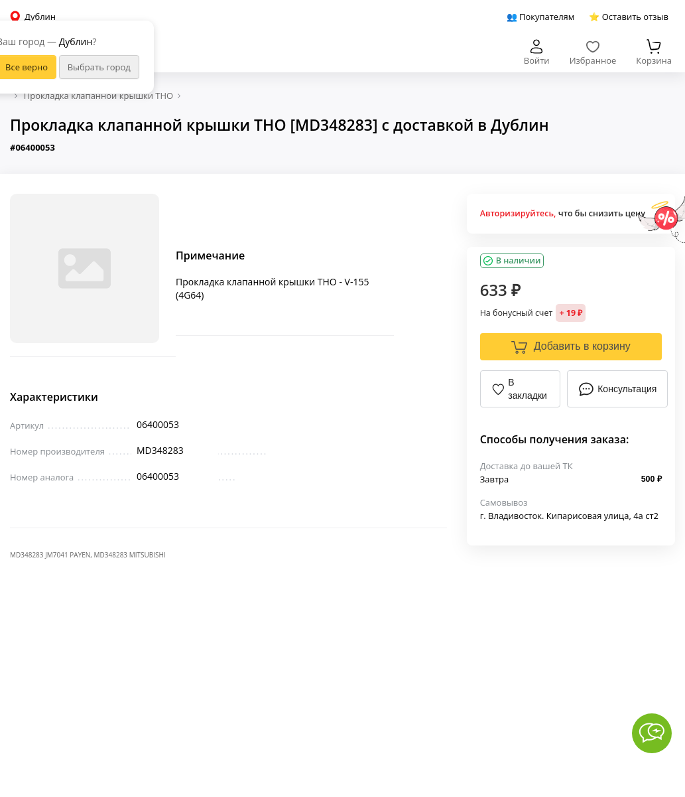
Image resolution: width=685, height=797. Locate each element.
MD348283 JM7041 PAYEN (50, 554)
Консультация (617, 389)
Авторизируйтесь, (518, 213)
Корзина (654, 52)
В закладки (519, 389)
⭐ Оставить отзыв (628, 17)
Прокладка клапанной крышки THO (98, 96)
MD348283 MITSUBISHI (130, 554)
